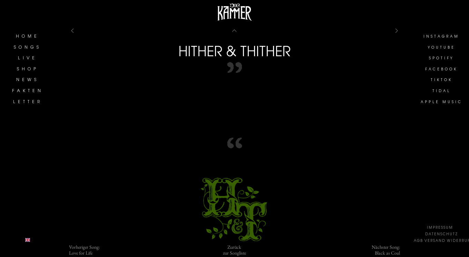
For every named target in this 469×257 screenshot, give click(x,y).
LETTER (27, 102)
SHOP (28, 69)
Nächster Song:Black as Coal (386, 250)
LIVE (27, 58)
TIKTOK (441, 80)
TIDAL (441, 91)
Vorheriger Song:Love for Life (84, 250)
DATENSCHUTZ (441, 234)
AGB (418, 241)
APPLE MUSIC (441, 102)
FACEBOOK (441, 69)
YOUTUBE (441, 48)
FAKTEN (27, 91)
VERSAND (435, 241)
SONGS (27, 48)
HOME (27, 36)
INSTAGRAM (441, 37)
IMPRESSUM (440, 228)
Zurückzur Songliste (234, 250)
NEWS (27, 80)
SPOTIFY (441, 58)
